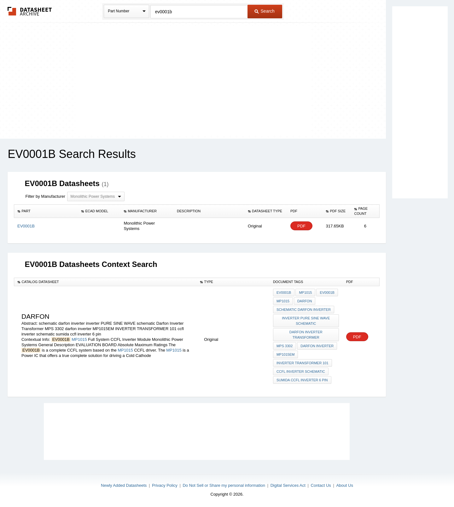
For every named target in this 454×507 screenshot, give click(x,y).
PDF (301, 226)
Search (264, 11)
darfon (304, 301)
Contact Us (321, 485)
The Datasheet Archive (30, 11)
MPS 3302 (284, 346)
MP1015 (79, 339)
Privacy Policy (165, 485)
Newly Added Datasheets (124, 485)
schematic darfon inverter (303, 309)
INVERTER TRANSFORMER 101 (302, 363)
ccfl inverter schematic (300, 371)
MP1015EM (285, 354)
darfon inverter (317, 346)
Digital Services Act (288, 485)
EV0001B (283, 292)
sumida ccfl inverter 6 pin (302, 380)
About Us (344, 485)
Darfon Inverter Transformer (306, 334)
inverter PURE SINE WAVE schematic (306, 320)
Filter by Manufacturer (45, 196)
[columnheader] (46, 211)
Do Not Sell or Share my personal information (224, 485)
